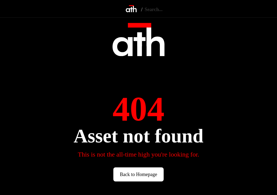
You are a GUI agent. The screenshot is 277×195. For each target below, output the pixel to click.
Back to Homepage (138, 174)
